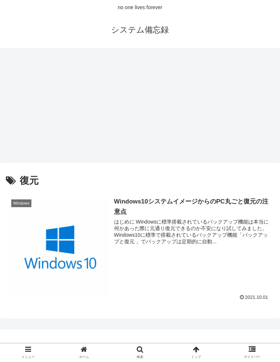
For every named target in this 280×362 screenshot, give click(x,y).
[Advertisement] (140, 108)
